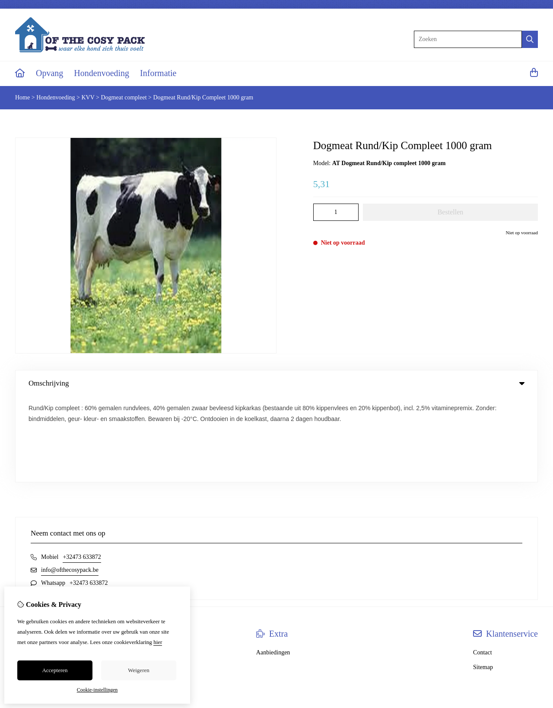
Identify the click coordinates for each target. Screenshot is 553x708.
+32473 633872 (82, 471)
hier (157, 642)
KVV (87, 97)
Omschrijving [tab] (276, 383)
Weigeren (138, 670)
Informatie (158, 73)
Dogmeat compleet (123, 97)
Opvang (49, 73)
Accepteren (54, 670)
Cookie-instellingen (97, 690)
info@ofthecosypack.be (70, 484)
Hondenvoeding (101, 73)
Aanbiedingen (273, 567)
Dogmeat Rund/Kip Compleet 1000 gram (203, 97)
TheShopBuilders (520, 638)
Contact (482, 567)
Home (22, 97)
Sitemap (483, 581)
